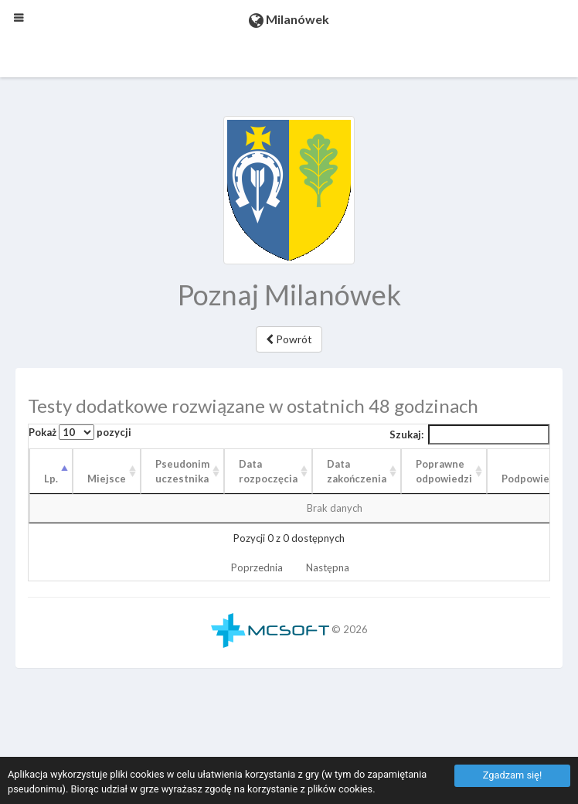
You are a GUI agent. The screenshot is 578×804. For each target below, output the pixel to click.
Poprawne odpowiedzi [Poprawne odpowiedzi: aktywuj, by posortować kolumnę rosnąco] (444, 471)
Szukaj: (469, 434)
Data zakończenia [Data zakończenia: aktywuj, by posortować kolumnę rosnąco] (356, 471)
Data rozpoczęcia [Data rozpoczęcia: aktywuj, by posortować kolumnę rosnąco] (268, 471)
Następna (327, 567)
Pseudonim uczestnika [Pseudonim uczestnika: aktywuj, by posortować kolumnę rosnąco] (182, 471)
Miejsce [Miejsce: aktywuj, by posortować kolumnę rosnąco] (106, 478)
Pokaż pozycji (80, 432)
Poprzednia (257, 567)
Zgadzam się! (512, 775)
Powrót (289, 339)
